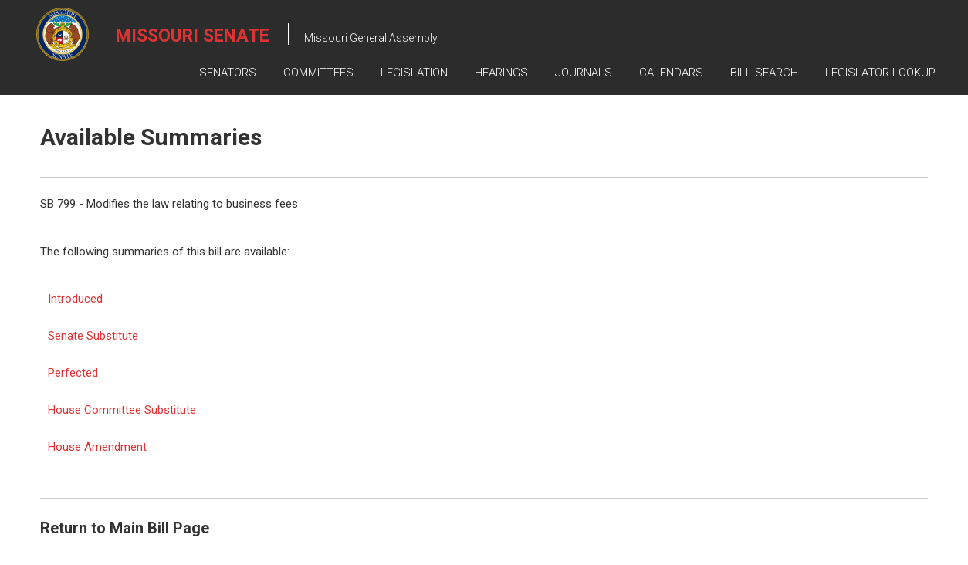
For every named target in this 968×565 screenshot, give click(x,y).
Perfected (73, 373)
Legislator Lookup (880, 73)
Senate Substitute (93, 336)
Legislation (414, 73)
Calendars (671, 73)
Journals (583, 73)
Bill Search (764, 73)
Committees (318, 73)
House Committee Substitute (122, 410)
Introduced (75, 299)
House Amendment (97, 447)
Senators (227, 73)
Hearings (501, 73)
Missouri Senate (192, 35)
